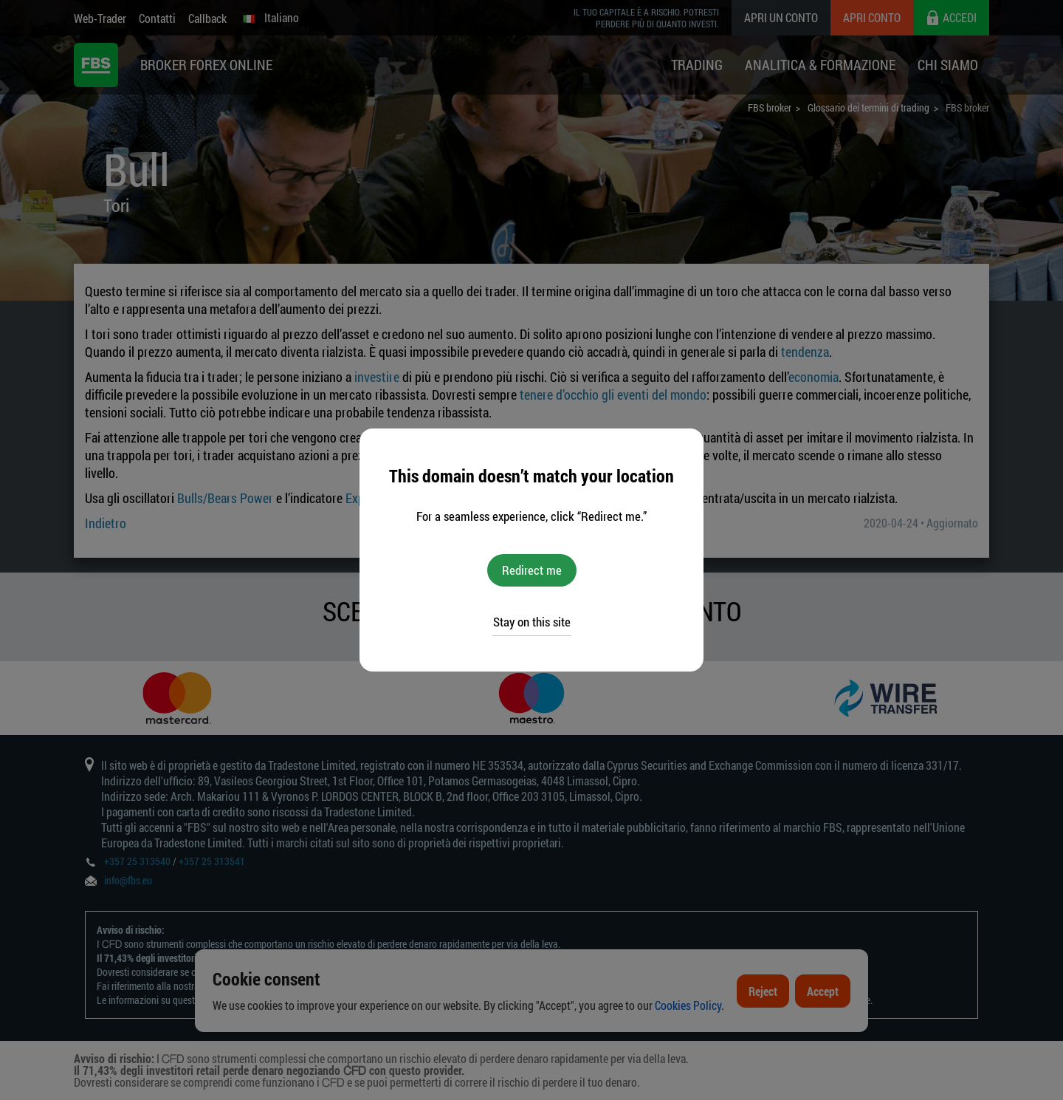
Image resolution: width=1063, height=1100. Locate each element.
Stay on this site (532, 621)
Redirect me (532, 569)
